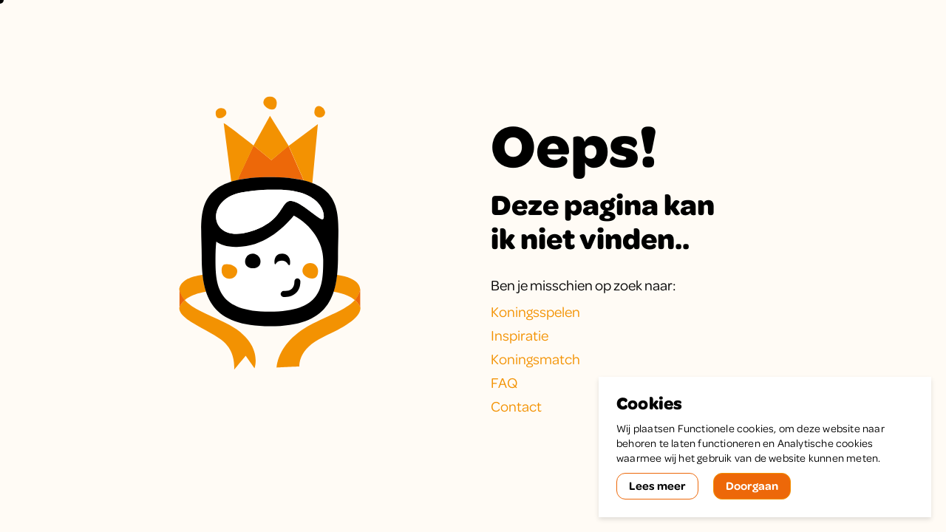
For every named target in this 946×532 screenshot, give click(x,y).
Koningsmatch (535, 359)
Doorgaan (752, 485)
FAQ (504, 382)
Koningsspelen (535, 311)
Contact (516, 406)
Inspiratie (519, 335)
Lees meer (657, 485)
